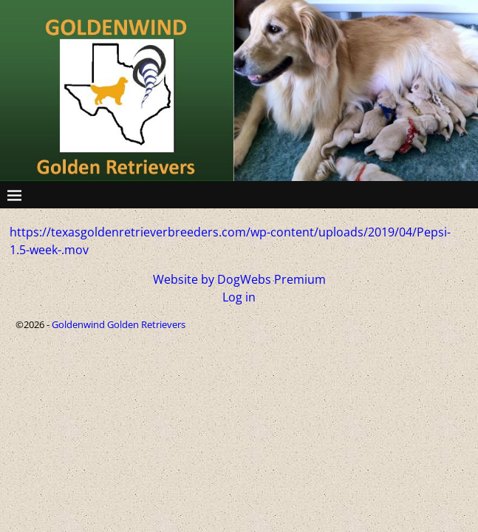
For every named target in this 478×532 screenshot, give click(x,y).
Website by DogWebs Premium (239, 279)
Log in (239, 297)
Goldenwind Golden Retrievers (118, 324)
